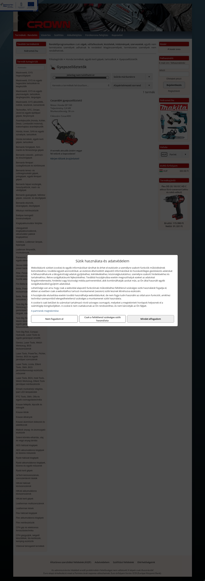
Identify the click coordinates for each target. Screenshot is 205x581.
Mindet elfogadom (150, 318)
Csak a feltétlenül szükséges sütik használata (102, 319)
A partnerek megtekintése (45, 310)
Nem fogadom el (54, 318)
